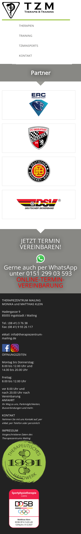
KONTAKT (25, 56)
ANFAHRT (8, 400)
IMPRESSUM (10, 430)
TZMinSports (28, 46)
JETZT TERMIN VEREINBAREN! (40, 244)
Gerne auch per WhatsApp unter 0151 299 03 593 (40, 267)
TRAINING (25, 36)
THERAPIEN (26, 26)
